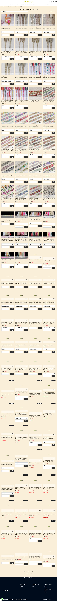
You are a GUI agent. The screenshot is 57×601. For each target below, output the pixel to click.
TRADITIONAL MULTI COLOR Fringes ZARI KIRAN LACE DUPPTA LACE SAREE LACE (48, 323)
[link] (49, 2)
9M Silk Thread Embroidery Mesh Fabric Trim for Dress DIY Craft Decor (21, 150)
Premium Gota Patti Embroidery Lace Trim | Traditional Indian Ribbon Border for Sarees (7, 101)
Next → (33, 571)
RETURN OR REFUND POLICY (48, 590)
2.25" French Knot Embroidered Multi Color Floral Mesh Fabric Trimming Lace (7, 126)
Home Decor (46, 4)
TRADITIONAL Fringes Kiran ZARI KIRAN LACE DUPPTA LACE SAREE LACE (7, 345)
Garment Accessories (39, 4)
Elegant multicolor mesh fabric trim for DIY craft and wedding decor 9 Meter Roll (7, 150)
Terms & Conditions (18, 599)
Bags (10, 4)
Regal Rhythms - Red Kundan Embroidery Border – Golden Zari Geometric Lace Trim (34, 101)
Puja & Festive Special (31, 4)
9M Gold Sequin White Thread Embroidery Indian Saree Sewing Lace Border (7, 175)
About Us (21, 586)
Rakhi (13, 4)
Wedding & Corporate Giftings (21, 4)
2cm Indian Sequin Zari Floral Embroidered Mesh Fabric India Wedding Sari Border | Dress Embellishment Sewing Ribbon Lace (49, 461)
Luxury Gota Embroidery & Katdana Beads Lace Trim (7, 77)
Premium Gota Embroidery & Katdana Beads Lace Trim (49, 52)
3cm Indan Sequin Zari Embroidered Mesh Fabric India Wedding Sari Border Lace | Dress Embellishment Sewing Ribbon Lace (21, 438)
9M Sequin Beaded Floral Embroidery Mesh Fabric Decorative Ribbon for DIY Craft (21, 175)
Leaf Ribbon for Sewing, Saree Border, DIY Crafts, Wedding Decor (49, 199)
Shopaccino (49, 599)
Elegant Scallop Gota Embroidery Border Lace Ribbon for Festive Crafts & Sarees (49, 77)
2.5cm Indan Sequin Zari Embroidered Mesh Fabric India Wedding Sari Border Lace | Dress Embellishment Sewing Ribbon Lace (7, 437)
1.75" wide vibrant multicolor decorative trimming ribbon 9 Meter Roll (21, 126)
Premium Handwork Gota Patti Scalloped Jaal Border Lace (6, 28)
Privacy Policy (24, 599)
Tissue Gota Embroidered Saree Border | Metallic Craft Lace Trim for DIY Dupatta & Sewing (21, 28)
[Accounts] (53, 1)
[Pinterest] (5, 590)
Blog (33, 586)
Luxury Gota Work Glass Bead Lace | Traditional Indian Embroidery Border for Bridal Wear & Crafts (35, 52)
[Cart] (12, 35)
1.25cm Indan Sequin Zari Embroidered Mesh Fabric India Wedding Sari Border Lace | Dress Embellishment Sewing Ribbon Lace (35, 463)
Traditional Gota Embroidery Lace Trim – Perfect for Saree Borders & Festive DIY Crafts (6, 52)
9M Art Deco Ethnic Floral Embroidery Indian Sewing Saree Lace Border (49, 150)
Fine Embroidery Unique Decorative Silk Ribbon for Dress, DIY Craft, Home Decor (35, 175)
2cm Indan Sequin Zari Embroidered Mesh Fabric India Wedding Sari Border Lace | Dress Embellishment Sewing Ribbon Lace (7, 464)
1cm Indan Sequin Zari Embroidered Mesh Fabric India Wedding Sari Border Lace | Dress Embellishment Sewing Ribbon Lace (49, 438)
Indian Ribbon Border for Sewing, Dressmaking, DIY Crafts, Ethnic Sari (7, 199)
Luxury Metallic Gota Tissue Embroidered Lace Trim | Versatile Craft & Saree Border (48, 28)
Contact (45, 586)
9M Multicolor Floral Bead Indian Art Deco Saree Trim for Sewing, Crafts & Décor (35, 150)
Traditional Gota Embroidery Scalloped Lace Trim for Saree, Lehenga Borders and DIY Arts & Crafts (35, 77)
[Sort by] (51, 12)
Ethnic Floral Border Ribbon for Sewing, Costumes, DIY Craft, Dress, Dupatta (49, 175)
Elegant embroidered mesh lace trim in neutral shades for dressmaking (49, 126)
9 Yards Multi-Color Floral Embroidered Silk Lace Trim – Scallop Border (35, 199)
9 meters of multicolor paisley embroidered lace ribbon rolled (34, 126)
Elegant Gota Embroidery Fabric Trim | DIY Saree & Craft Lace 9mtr (21, 101)
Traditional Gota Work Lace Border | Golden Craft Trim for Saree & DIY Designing (21, 52)
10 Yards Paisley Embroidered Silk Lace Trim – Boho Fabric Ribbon (20, 199)
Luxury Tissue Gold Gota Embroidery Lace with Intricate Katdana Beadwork (21, 77)
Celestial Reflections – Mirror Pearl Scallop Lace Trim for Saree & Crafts (49, 101)
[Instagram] (7, 590)
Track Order (46, 592)
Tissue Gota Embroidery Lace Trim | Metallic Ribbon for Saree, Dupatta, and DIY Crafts (35, 28)
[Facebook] (3, 590)
